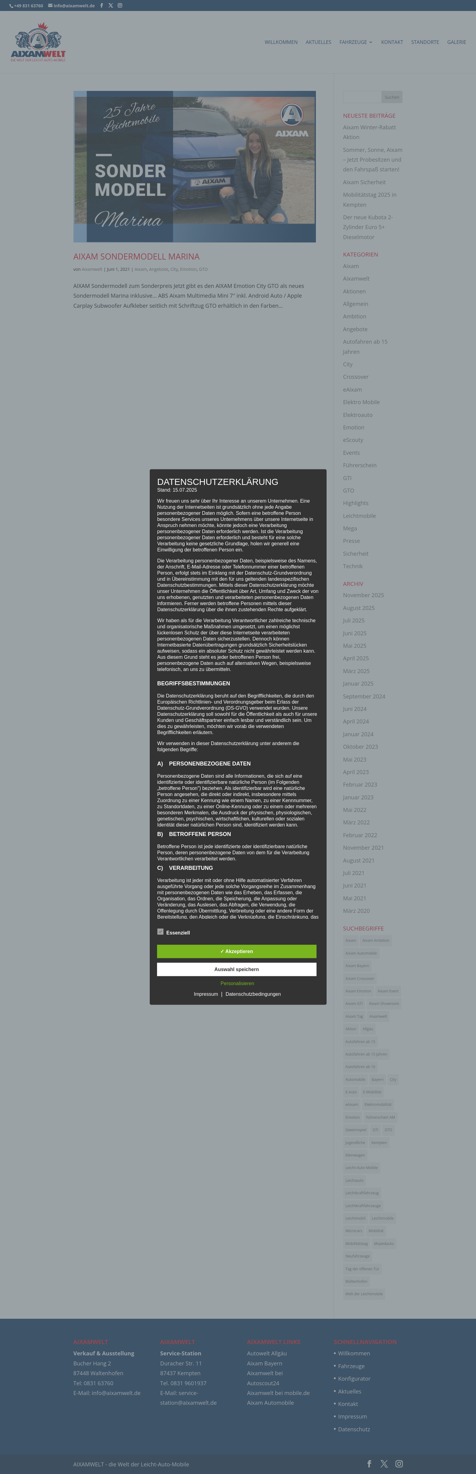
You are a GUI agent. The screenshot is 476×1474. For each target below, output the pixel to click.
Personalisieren (237, 983)
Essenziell (173, 932)
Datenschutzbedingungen (253, 994)
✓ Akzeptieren (236, 951)
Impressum (206, 994)
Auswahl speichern (236, 969)
